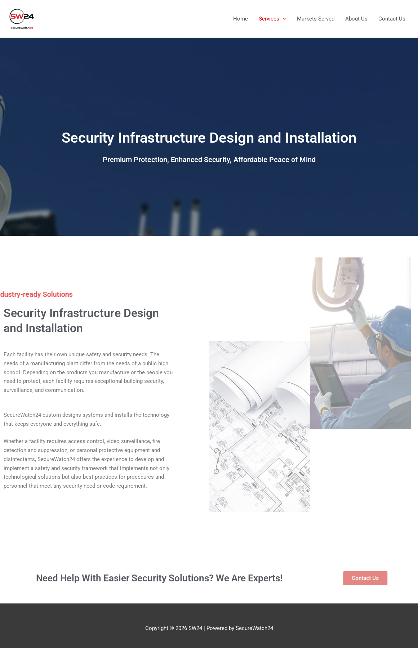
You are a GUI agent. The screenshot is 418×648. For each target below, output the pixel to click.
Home (240, 18)
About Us (356, 18)
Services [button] (269, 18)
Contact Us (391, 18)
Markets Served (315, 18)
